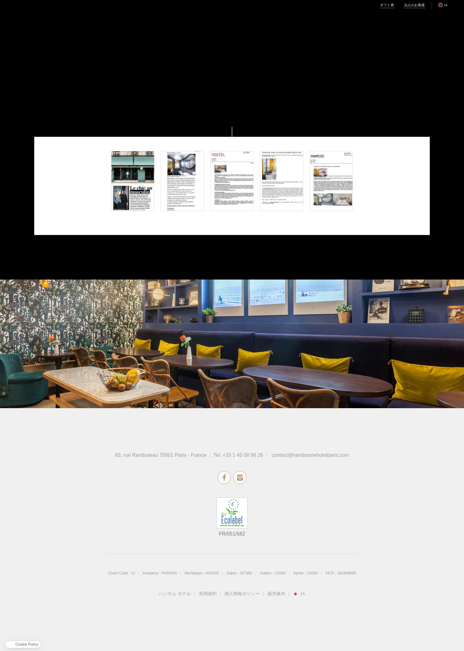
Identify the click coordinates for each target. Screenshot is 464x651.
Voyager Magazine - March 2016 (281, 181)
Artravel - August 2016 (132, 181)
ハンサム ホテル (175, 593)
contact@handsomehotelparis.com (310, 455)
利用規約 (208, 593)
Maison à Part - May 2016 (182, 181)
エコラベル (232, 513)
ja (446, 5)
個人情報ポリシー (242, 593)
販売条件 (276, 593)
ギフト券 (387, 5)
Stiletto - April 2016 (232, 181)
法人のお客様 (414, 5)
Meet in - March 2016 (331, 181)
